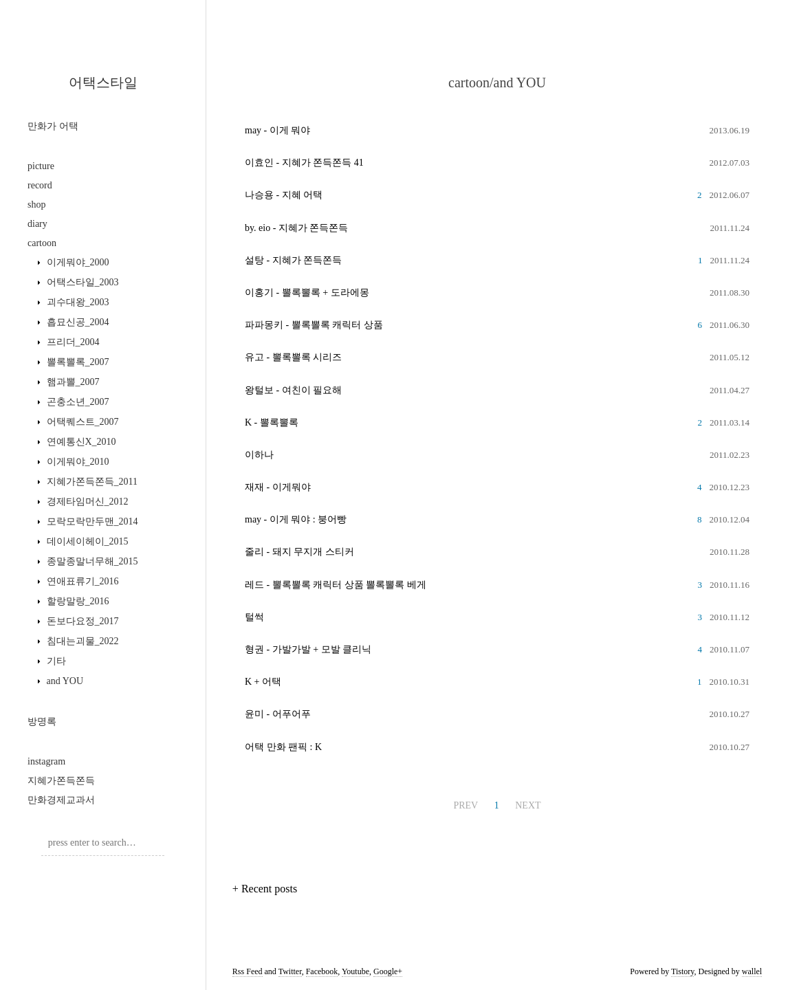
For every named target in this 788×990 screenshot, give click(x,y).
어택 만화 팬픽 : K (283, 747)
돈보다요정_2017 (81, 621)
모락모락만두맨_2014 (91, 521)
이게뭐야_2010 (76, 461)
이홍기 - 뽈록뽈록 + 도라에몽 (307, 292)
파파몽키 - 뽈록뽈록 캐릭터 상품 (314, 325)
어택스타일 (103, 82)
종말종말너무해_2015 (91, 561)
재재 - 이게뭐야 (278, 487)
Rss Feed (247, 971)
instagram (46, 761)
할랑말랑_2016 (76, 601)
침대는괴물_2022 (81, 641)
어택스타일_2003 (81, 282)
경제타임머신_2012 (86, 501)
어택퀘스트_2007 (81, 422)
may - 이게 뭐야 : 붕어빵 (296, 519)
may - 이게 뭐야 (277, 130)
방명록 (42, 721)
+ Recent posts (264, 888)
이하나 (259, 455)
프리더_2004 (72, 342)
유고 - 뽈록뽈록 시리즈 (293, 357)
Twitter (290, 971)
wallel (752, 971)
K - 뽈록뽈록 (271, 422)
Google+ (387, 971)
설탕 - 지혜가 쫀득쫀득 (293, 260)
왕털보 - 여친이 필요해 (293, 390)
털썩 (254, 617)
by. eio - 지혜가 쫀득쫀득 (296, 228)
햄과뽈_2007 (72, 382)
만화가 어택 (53, 126)
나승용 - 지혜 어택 (283, 195)
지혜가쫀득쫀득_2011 (91, 481)
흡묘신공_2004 (76, 322)
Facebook (322, 971)
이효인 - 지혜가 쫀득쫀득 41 (304, 162)
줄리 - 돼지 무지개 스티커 (299, 552)
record (40, 185)
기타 (55, 661)
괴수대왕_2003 (76, 302)
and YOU (63, 681)
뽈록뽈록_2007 (76, 362)
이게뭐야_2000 (76, 262)
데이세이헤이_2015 (86, 541)
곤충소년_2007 (76, 402)
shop (36, 204)
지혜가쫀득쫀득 (61, 781)
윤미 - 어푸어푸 (278, 714)
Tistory (682, 971)
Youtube (355, 971)
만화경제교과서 (61, 800)
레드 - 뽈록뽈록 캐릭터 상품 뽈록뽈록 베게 (335, 585)
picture (41, 166)
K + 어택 (263, 681)
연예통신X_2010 (80, 442)
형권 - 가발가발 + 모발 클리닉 (308, 649)
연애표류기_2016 (81, 581)
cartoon (42, 243)
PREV (465, 805)
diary (37, 224)
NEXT (527, 805)
